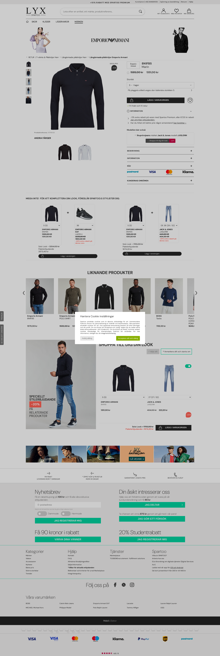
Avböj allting (87, 338)
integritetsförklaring (108, 333)
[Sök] (140, 11)
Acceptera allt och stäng (128, 338)
